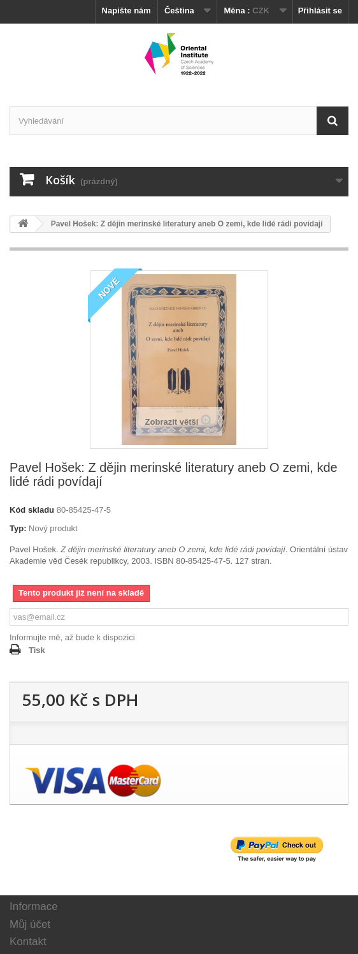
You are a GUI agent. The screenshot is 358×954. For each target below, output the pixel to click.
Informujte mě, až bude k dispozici (72, 637)
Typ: (18, 528)
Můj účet (30, 924)
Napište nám (126, 10)
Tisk (37, 650)
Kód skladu (32, 510)
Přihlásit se (320, 10)
